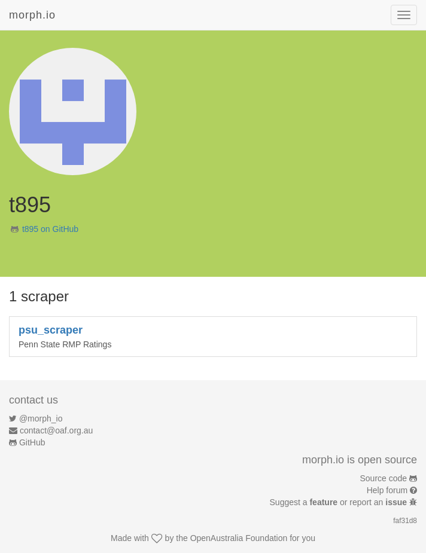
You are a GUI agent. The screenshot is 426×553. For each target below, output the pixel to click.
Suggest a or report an (339, 502)
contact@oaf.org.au (56, 430)
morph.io (32, 15)
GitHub (32, 442)
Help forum (387, 490)
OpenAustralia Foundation (239, 538)
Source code (383, 478)
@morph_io (41, 418)
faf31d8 (405, 521)
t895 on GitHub (50, 229)
